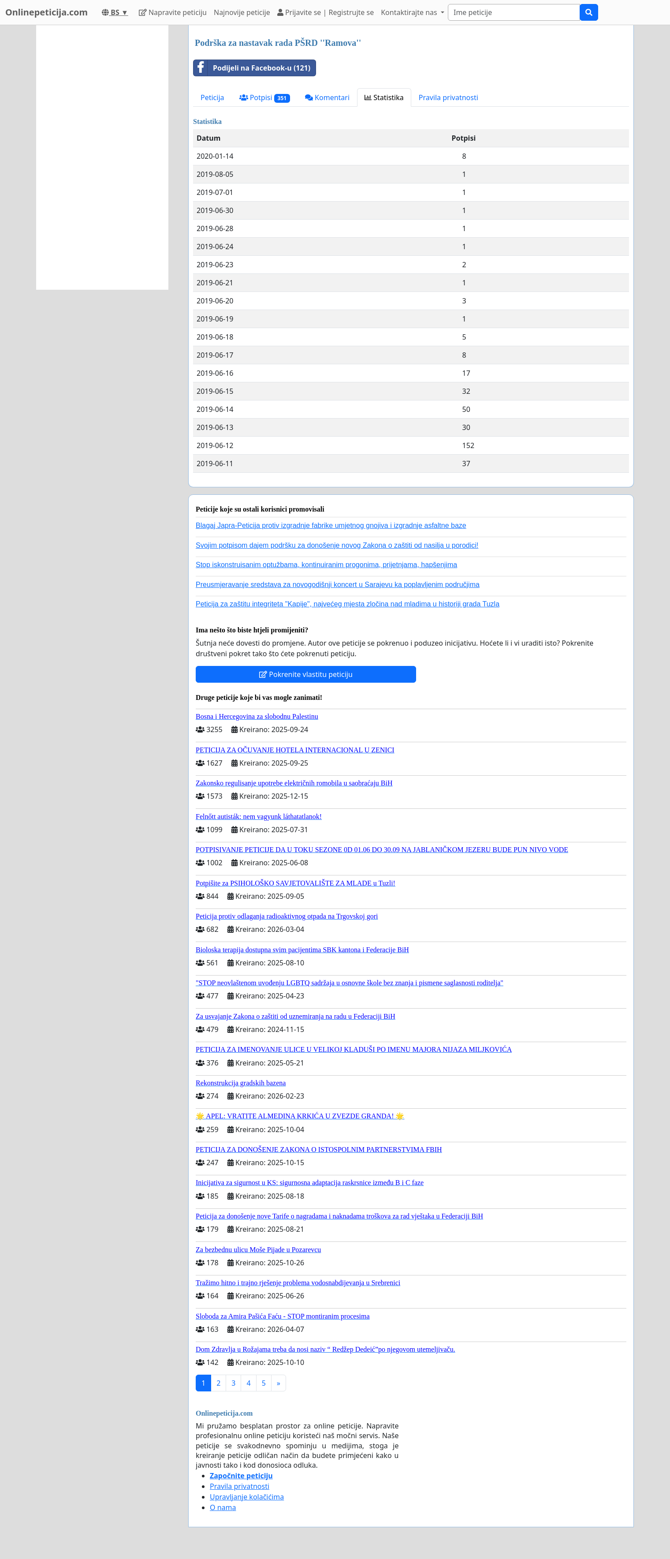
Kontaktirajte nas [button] (410, 12)
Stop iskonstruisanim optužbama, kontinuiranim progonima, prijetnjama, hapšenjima (326, 564)
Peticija (212, 97)
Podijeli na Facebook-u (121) (252, 68)
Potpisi (264, 98)
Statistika (384, 97)
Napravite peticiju (173, 12)
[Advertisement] (102, 157)
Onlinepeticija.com (46, 12)
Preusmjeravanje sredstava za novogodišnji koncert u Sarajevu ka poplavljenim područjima (338, 584)
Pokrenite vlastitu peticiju (306, 674)
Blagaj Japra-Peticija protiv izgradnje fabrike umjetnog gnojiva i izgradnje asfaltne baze (331, 525)
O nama (223, 1507)
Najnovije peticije (242, 12)
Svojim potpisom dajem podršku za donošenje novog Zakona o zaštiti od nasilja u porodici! (337, 545)
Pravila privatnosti (448, 97)
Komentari (327, 97)
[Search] (514, 12)
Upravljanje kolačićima (247, 1497)
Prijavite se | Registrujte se (325, 12)
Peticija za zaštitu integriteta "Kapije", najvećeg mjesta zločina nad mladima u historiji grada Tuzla (347, 604)
